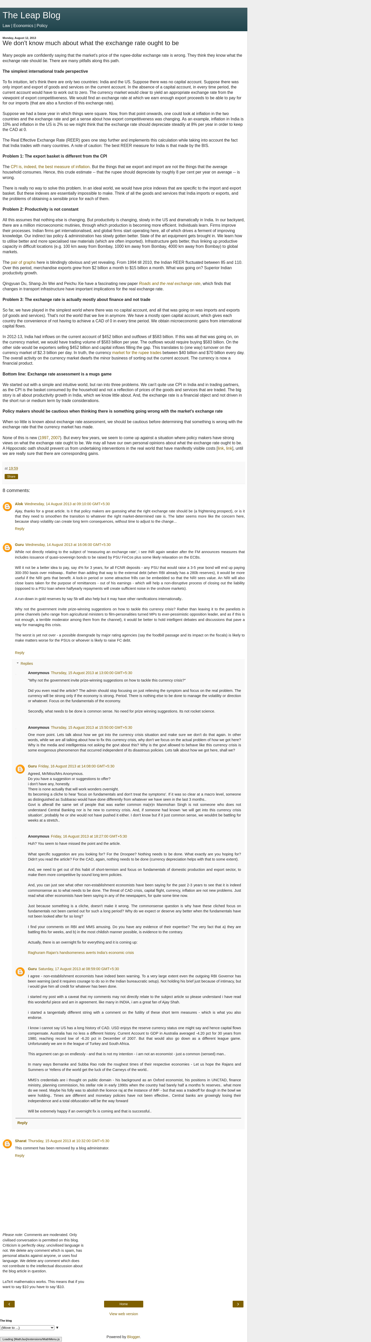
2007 (55, 438)
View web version (123, 1314)
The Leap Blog (32, 15)
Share (11, 476)
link (221, 448)
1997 (43, 438)
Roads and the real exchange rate (169, 283)
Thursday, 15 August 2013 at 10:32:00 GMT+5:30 (68, 1141)
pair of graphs (23, 262)
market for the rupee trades (137, 352)
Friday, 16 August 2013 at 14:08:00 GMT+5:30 (76, 766)
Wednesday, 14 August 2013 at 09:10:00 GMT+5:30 (67, 504)
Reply (19, 529)
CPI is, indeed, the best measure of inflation (50, 167)
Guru (19, 545)
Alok (19, 504)
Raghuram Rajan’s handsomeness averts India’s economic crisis (81, 953)
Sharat (21, 1141)
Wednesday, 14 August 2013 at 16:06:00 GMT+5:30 (68, 545)
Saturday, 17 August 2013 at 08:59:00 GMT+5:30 (78, 969)
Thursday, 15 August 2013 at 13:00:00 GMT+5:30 (91, 673)
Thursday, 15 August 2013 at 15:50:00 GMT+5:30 (91, 727)
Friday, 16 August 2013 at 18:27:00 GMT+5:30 (89, 836)
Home (124, 1304)
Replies (27, 663)
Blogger (133, 1337)
